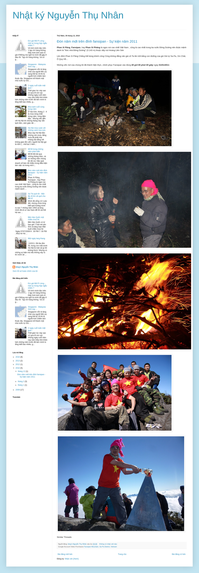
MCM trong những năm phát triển (35, 150)
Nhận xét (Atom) (72, 559)
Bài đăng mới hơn (65, 554)
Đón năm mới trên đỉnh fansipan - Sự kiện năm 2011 (97, 41)
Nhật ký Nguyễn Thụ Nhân (68, 15)
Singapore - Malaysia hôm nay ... (37, 65)
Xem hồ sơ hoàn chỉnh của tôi (25, 271)
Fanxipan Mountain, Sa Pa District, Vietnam (100, 547)
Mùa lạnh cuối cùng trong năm (36, 108)
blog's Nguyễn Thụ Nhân (27, 267)
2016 (18, 357)
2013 (18, 361)
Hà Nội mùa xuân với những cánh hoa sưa (36, 129)
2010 (18, 368)
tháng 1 (21, 385)
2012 (18, 364)
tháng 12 (22, 371)
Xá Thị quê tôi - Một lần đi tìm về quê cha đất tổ (36, 196)
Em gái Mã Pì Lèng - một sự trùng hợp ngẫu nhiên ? (37, 43)
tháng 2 (21, 381)
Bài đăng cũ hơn (179, 554)
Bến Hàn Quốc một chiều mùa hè (36, 218)
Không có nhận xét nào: (108, 544)
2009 (18, 390)
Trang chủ (122, 554)
